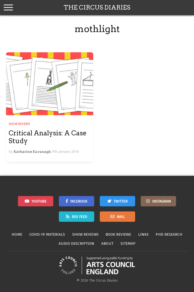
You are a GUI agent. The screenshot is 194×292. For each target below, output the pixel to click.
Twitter (121, 201)
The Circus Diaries (97, 7)
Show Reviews (19, 124)
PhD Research (169, 234)
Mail (121, 217)
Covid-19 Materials (47, 234)
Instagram (161, 201)
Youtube (39, 201)
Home (17, 234)
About (107, 243)
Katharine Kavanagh (32, 152)
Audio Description (76, 243)
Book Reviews (118, 234)
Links (143, 234)
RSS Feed (79, 217)
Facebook (78, 201)
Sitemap (128, 243)
